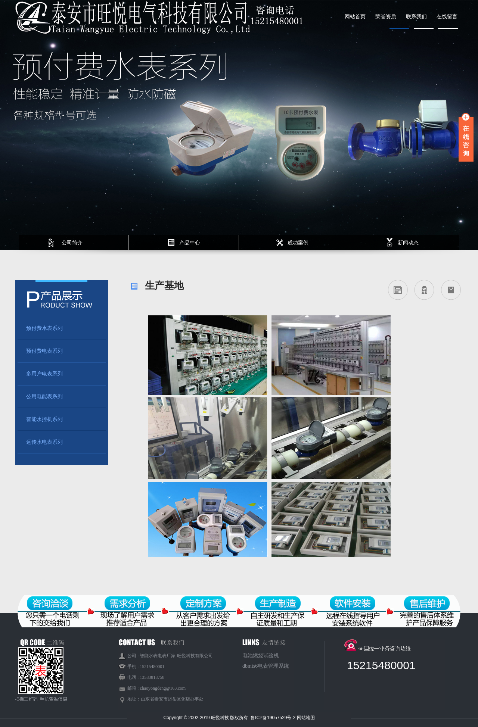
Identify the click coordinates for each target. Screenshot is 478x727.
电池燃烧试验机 (260, 655)
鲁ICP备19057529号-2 (274, 717)
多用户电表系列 (44, 374)
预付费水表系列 (44, 328)
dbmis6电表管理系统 (265, 666)
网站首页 (355, 16)
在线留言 (447, 16)
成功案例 (298, 243)
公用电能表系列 (44, 396)
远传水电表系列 (44, 442)
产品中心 (189, 243)
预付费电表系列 (44, 351)
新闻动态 (408, 243)
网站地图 (306, 717)
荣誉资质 (385, 16)
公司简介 (72, 243)
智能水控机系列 (44, 419)
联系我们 (416, 16)
